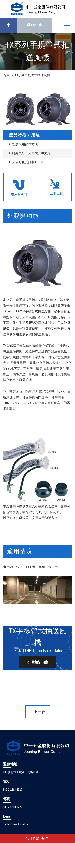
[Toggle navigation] (67, 24)
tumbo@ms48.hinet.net (16, 824)
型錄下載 (37, 662)
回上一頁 (38, 711)
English (34, 25)
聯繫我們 (37, 838)
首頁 (6, 75)
